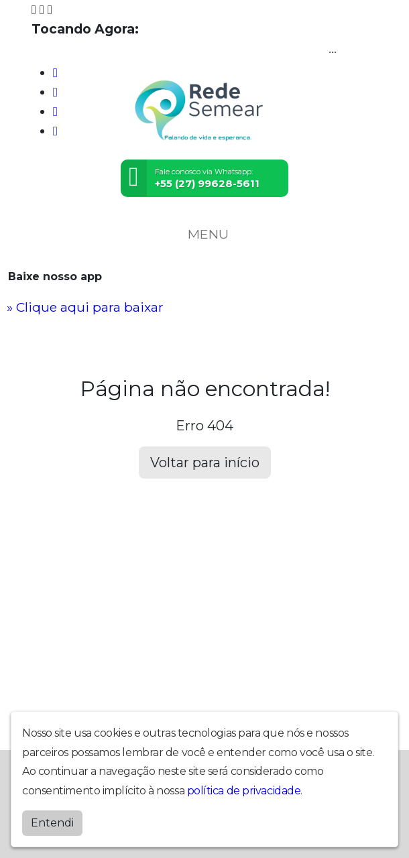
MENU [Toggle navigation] (204, 234)
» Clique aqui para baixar (85, 307)
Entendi (52, 822)
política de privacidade (244, 790)
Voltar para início (204, 462)
